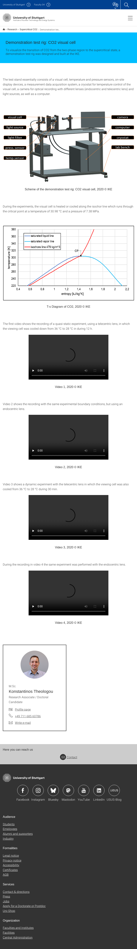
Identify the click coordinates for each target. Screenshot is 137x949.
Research (12, 29)
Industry (8, 838)
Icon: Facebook (22, 790)
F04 (39, 4)
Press (6, 896)
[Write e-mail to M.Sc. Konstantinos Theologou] (20, 722)
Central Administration (18, 937)
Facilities (9, 932)
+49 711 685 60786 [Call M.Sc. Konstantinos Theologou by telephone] (28, 716)
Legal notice (11, 855)
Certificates (10, 870)
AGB (6, 874)
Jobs (6, 901)
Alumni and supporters (18, 834)
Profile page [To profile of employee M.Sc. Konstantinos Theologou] (23, 709)
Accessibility (11, 865)
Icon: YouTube (83, 790)
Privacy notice (12, 860)
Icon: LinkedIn (98, 790)
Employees (10, 829)
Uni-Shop (9, 911)
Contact (68, 757)
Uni (14, 4)
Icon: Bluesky (53, 790)
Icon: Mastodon (68, 790)
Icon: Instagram (38, 790)
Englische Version (4, 29)
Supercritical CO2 (28, 29)
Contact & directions (16, 892)
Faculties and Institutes (18, 928)
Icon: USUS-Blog (114, 790)
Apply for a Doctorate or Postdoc (24, 906)
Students (9, 824)
